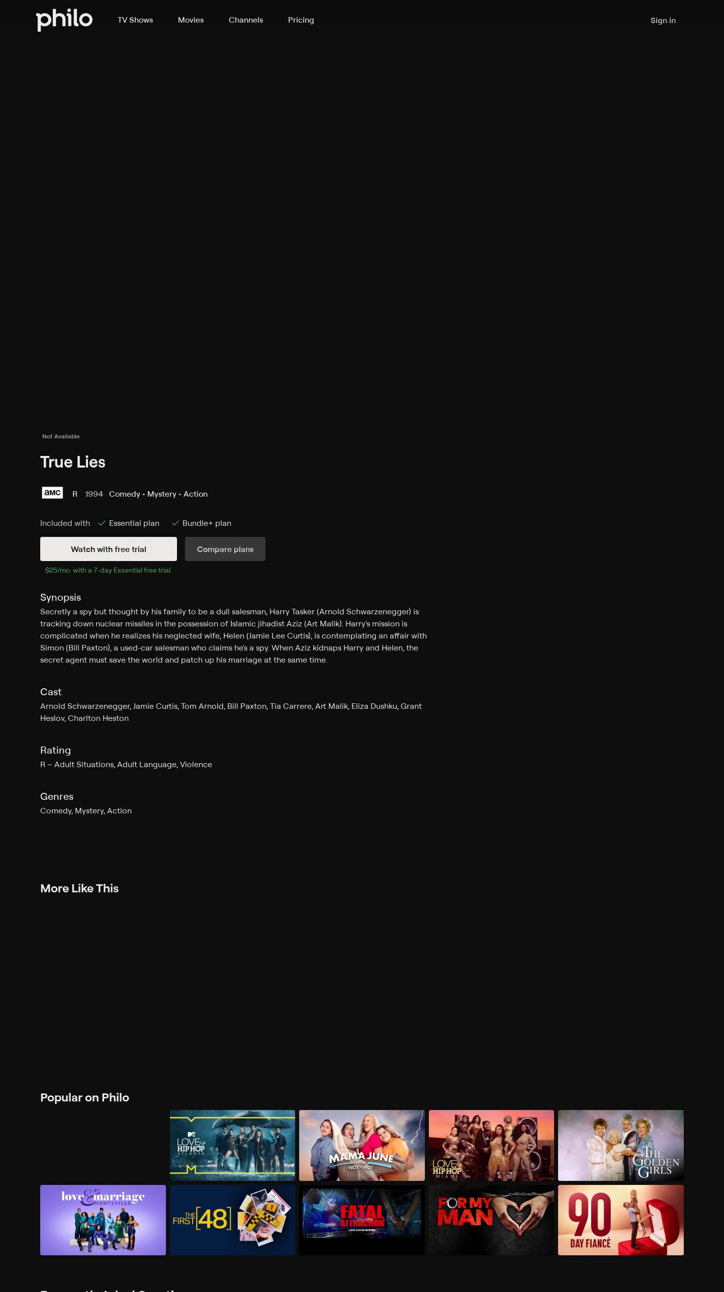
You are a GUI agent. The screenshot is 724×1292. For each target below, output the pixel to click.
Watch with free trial (108, 549)
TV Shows (135, 20)
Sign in (663, 20)
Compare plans (225, 549)
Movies (191, 20)
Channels (246, 20)
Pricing (301, 20)
